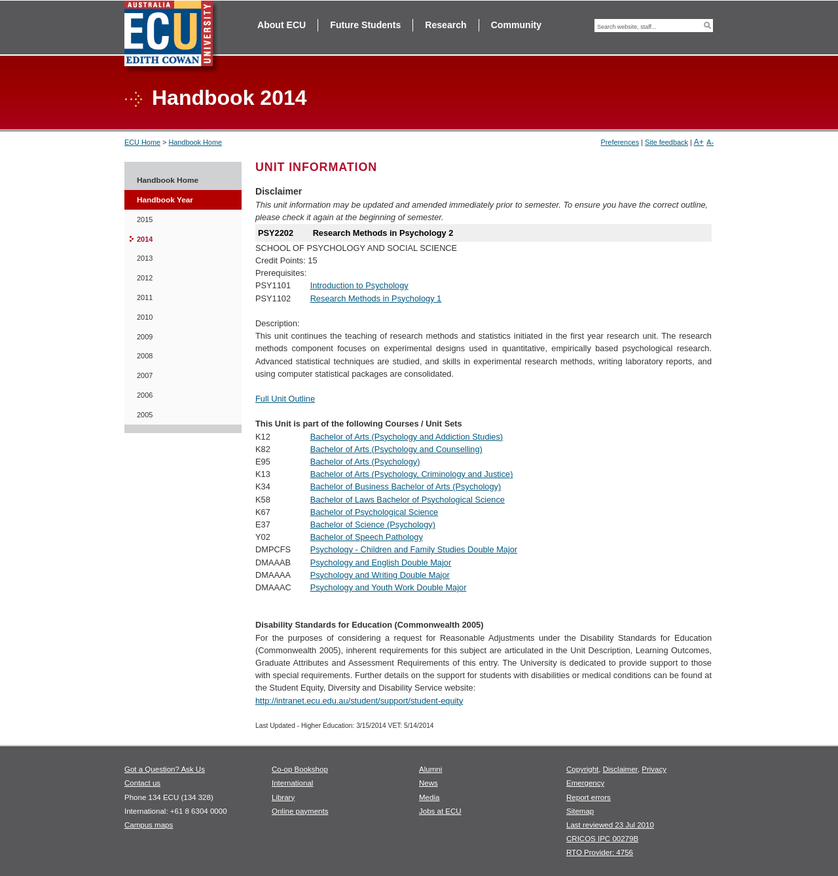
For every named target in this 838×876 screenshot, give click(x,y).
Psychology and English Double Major (381, 562)
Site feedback (666, 142)
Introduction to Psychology (359, 285)
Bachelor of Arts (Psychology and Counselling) (396, 449)
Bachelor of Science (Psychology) (372, 524)
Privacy (654, 769)
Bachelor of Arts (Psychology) (365, 462)
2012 (145, 278)
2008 (145, 356)
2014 (145, 239)
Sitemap (580, 811)
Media (429, 797)
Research (445, 25)
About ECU (281, 25)
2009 (145, 337)
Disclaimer (620, 769)
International (292, 783)
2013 (145, 258)
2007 (145, 375)
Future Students (365, 25)
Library (283, 797)
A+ (699, 142)
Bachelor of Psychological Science (374, 512)
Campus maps (148, 825)
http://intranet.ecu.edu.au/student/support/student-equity (359, 701)
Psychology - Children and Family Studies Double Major (414, 549)
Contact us (142, 783)
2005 (145, 415)
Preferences (619, 142)
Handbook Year (165, 199)
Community (516, 25)
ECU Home (142, 142)
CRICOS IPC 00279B (602, 839)
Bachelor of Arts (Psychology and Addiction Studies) (406, 437)
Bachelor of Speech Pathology (366, 537)
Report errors (588, 797)
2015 (145, 219)
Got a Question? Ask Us (164, 769)
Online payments (300, 811)
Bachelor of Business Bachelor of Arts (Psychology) (405, 486)
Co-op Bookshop (300, 769)
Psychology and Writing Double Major (380, 575)
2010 (145, 317)
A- (710, 142)
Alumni (430, 769)
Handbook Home (195, 142)
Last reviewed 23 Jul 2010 (610, 825)
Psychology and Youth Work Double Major (388, 587)
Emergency (585, 783)
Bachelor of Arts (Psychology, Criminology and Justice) (411, 474)
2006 (145, 395)
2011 (145, 297)
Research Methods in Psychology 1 (376, 298)
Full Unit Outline (285, 399)
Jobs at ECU (440, 811)
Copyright (582, 769)
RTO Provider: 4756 (599, 852)
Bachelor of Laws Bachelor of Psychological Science (407, 500)
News (428, 783)
